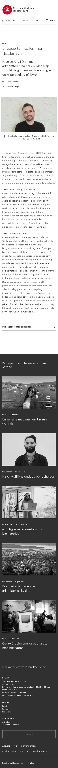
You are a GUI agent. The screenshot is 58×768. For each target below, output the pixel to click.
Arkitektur (6, 722)
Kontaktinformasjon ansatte (14, 692)
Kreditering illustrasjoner (12, 763)
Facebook (6, 706)
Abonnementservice (10, 725)
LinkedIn (6, 709)
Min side (29, 734)
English (25, 20)
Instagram (6, 712)
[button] (8, 20)
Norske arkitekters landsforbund (23, 9)
